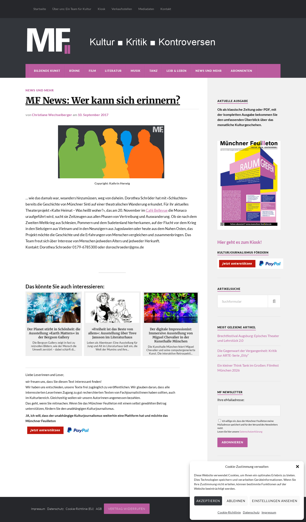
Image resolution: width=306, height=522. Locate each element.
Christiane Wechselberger (52, 115)
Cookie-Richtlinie (229, 512)
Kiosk (101, 9)
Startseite (39, 9)
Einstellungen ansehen (274, 501)
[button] (297, 466)
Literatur (113, 70)
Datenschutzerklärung (250, 431)
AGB (99, 509)
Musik (135, 70)
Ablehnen (236, 501)
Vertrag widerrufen (126, 509)
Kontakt (165, 9)
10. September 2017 (93, 115)
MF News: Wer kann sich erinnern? (103, 100)
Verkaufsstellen (122, 9)
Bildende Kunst (47, 70)
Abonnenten (241, 70)
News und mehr (209, 70)
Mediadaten (146, 9)
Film (92, 70)
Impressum (269, 512)
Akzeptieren (208, 501)
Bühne (74, 70)
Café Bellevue (157, 210)
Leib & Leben (177, 70)
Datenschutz (251, 512)
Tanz (153, 70)
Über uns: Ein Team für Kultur (71, 9)
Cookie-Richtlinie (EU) (80, 509)
